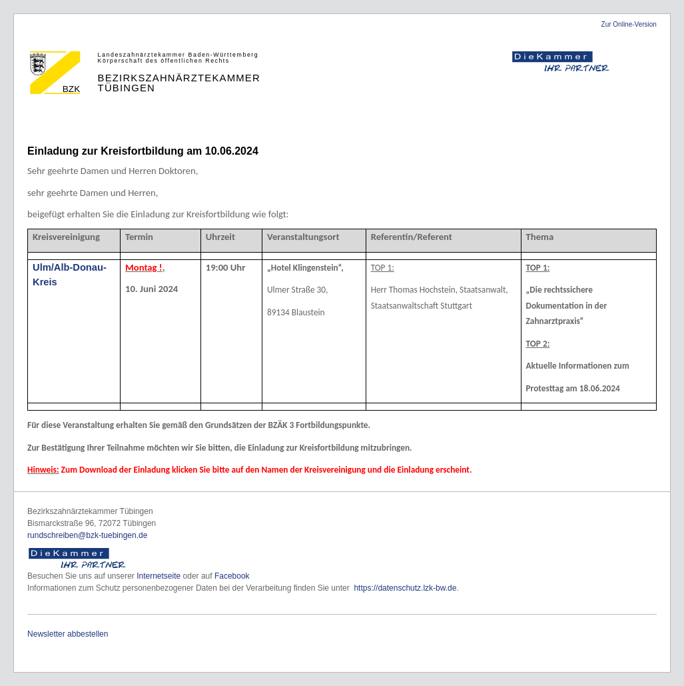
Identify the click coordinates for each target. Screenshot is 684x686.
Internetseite (158, 576)
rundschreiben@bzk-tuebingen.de (87, 535)
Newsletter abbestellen (67, 634)
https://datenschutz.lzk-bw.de (405, 588)
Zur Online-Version (629, 24)
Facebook (232, 576)
